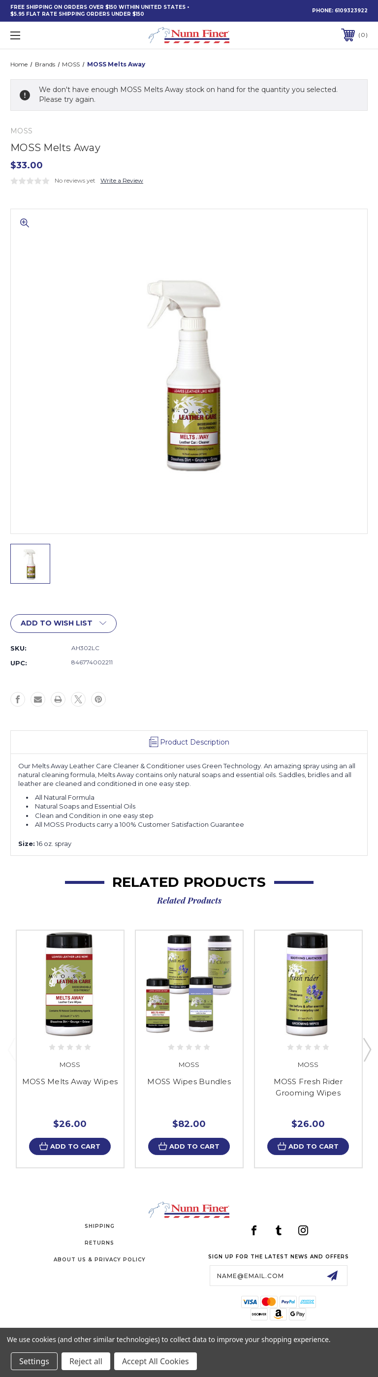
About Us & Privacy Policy (100, 1259)
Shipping (100, 1226)
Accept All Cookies (155, 1361)
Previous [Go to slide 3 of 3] (11, 1049)
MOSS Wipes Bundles (189, 1081)
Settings (34, 1361)
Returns (99, 1243)
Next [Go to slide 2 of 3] (367, 1049)
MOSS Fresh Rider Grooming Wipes (308, 1087)
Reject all (85, 1361)
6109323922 (351, 10)
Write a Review (121, 180)
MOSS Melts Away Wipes (70, 1081)
